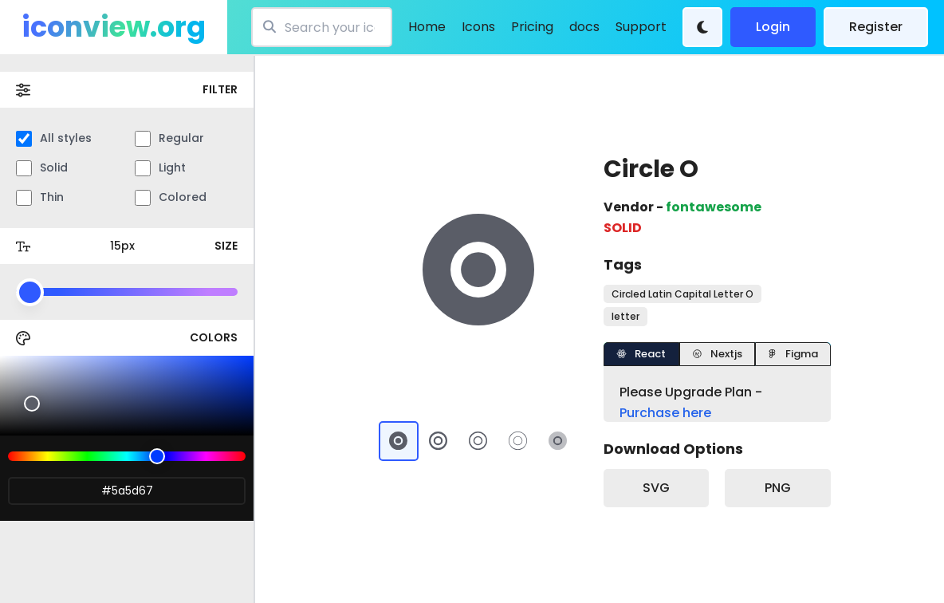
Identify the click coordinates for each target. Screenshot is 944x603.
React (641, 353)
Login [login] (773, 27)
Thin (40, 197)
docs (584, 27)
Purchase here (665, 413)
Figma (792, 353)
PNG (778, 488)
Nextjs (717, 353)
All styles (54, 138)
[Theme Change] (702, 27)
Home (427, 27)
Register (876, 27)
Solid (42, 168)
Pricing (532, 27)
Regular (169, 138)
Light (160, 168)
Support (641, 27)
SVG (656, 488)
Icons (478, 27)
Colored (170, 197)
